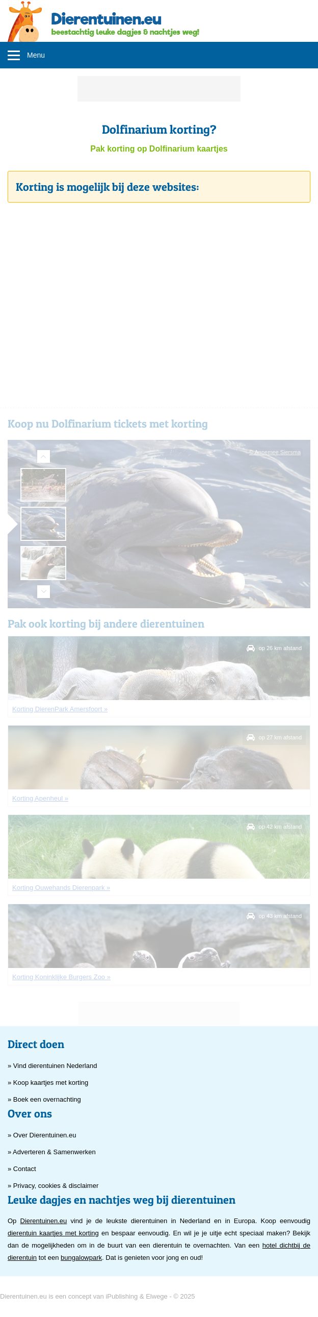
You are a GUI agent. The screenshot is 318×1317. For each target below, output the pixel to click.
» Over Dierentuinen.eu (42, 1135)
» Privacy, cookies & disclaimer (53, 1185)
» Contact (22, 1169)
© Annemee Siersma (275, 452)
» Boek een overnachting (44, 1099)
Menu (36, 55)
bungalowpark (81, 1257)
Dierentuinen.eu (43, 1221)
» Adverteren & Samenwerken (52, 1152)
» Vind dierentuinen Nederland (52, 1066)
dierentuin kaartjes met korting (53, 1233)
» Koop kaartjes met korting (48, 1082)
